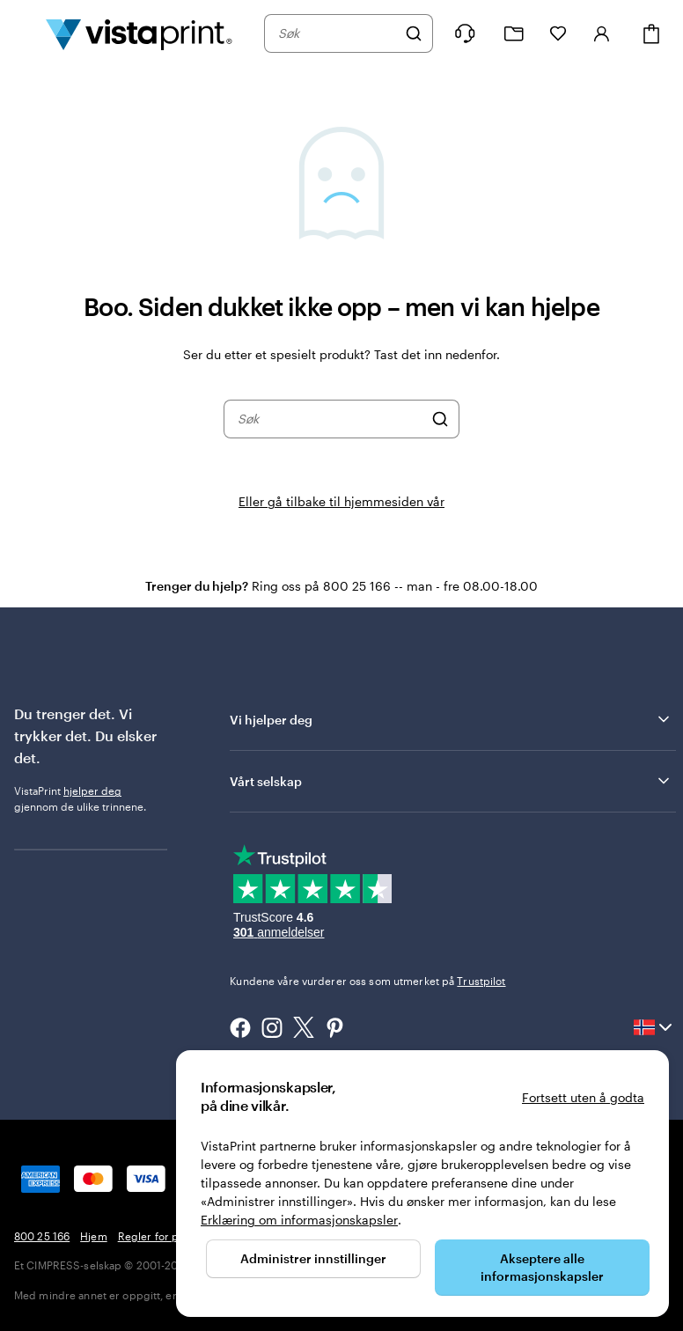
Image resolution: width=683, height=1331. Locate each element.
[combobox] (337, 33)
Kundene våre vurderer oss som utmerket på (367, 980)
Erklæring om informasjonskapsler (299, 1219)
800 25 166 (42, 1236)
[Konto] (602, 33)
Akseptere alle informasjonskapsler (542, 1267)
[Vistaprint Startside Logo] (139, 33)
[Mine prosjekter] (514, 33)
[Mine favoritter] (558, 33)
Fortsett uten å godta (583, 1097)
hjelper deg (92, 790)
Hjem (93, 1236)
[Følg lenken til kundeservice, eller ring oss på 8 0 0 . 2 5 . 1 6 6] (465, 33)
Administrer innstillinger (313, 1258)
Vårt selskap (451, 781)
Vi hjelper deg (451, 719)
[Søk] (414, 33)
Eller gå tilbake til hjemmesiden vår (341, 501)
